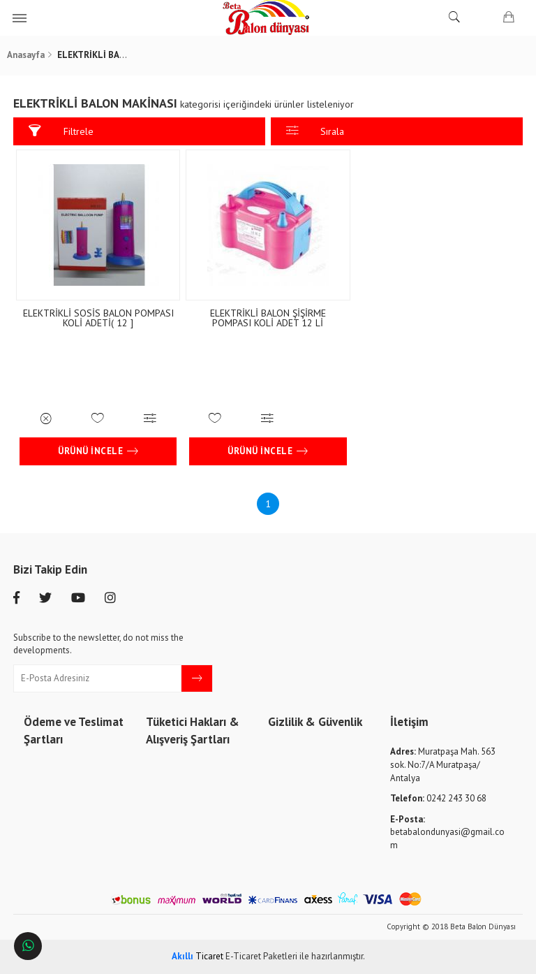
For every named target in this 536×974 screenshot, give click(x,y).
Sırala (315, 131)
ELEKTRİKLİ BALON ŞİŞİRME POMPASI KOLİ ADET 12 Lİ (268, 318)
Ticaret (197, 956)
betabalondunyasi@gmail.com (447, 832)
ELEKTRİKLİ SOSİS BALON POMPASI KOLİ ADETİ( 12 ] (98, 318)
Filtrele (61, 131)
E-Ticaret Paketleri (261, 956)
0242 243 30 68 (438, 798)
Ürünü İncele (98, 451)
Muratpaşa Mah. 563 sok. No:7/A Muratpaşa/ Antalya (443, 764)
